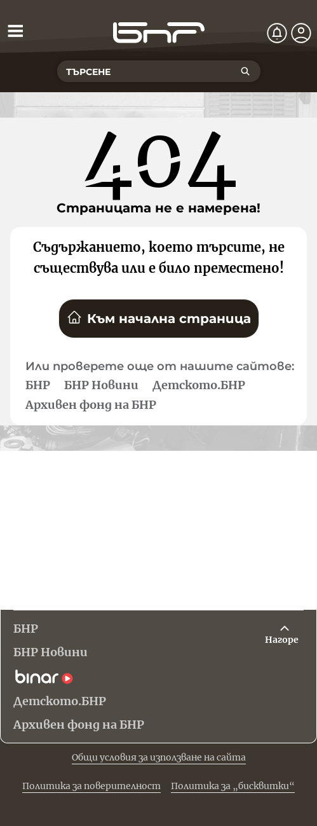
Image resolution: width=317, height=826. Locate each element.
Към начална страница (159, 318)
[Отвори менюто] (15, 30)
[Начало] (159, 32)
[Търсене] (245, 71)
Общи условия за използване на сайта (159, 757)
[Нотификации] (277, 33)
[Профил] (301, 33)
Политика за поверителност (91, 786)
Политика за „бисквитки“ (233, 786)
